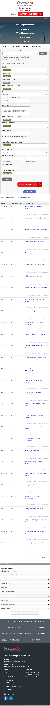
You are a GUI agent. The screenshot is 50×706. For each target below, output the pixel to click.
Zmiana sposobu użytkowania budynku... (34, 509)
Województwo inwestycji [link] (7, 591)
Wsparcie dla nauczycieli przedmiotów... (32, 451)
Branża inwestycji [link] (5, 583)
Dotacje (25, 41)
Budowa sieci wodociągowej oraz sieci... (35, 404)
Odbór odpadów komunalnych (34, 276)
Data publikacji (7, 150)
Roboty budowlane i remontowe (34, 485)
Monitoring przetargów (10, 681)
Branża (4, 67)
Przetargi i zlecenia (25, 24)
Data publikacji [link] (5, 600)
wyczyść (15, 574)
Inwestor (5, 105)
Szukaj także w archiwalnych (12, 60)
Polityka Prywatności (12, 634)
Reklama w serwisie (10, 640)
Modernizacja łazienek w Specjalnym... (36, 229)
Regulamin (40, 628)
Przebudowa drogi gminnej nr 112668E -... (36, 219)
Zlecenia (25, 29)
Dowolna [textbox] (5, 152)
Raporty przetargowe (13, 686)
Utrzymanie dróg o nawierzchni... (35, 311)
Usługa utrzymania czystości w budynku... (34, 427)
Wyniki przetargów (25, 33)
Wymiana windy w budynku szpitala (35, 264)
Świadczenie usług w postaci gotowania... (33, 462)
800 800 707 (25, 10)
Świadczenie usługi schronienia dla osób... (35, 474)
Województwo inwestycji (11, 86)
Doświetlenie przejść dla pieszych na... (36, 287)
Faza (3, 92)
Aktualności (14, 628)
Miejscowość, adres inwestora (13, 111)
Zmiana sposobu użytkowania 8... (35, 241)
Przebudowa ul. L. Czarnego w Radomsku (34, 207)
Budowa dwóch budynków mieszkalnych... (32, 369)
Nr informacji (7, 164)
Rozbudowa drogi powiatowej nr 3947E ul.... (36, 346)
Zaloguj (12, 14)
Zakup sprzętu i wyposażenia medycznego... (33, 393)
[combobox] (25, 70)
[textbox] (12, 70)
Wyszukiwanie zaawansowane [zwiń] (13, 63)
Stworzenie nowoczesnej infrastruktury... (32, 497)
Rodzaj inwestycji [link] (5, 587)
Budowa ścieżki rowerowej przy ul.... (36, 334)
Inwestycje (25, 37)
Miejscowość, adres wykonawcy (14, 136)
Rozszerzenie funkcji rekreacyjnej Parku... (35, 300)
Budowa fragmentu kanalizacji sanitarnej (34, 323)
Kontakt (8, 690)
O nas (7, 673)
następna (44, 557)
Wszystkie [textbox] (6, 94)
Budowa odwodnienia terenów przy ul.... (35, 532)
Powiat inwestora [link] (5, 608)
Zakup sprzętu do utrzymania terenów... (34, 381)
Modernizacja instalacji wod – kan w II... (35, 253)
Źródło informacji (8, 170)
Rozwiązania (10, 676)
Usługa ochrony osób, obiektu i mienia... (34, 416)
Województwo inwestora (11, 117)
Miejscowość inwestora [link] (18, 613)
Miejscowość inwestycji (11, 97)
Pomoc (28, 634)
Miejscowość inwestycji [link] (7, 596)
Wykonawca (6, 130)
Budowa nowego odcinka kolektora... (36, 357)
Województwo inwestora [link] (7, 604)
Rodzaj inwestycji (8, 80)
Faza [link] (2, 579)
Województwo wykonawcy (12, 142)
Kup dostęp (29, 191)
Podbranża (6, 73)
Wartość (12, 197)
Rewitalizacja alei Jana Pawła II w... (35, 543)
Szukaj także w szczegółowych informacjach (16, 57)
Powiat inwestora (9, 123)
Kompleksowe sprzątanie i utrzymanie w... (36, 520)
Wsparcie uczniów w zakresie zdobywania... (33, 439)
